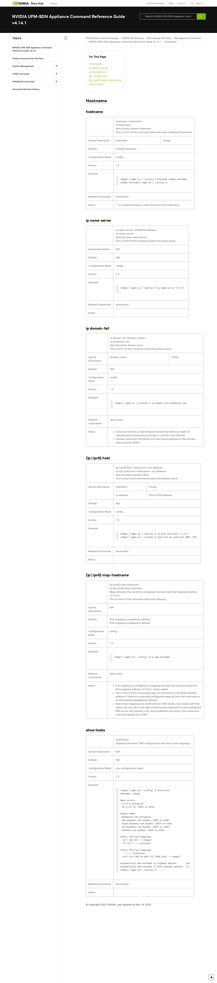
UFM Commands (21, 73)
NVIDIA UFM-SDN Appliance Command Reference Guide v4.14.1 (125, 41)
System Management (23, 66)
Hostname (171, 41)
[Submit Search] (201, 16)
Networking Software (159, 38)
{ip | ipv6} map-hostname (105, 80)
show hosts (96, 84)
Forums (181, 3)
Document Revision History (26, 89)
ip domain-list (97, 72)
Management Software (188, 38)
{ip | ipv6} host (98, 76)
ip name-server (98, 68)
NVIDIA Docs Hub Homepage (102, 38)
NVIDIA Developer (155, 3)
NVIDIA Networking (133, 38)
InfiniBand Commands (23, 81)
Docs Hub (37, 3)
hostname (95, 64)
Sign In (199, 3)
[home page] (20, 3)
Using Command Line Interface (28, 58)
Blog (171, 3)
